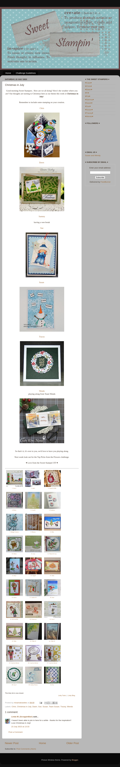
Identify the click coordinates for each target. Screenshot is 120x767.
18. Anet (52, 597)
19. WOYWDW (14, 619)
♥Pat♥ (87, 96)
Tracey (42, 337)
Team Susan (54, 707)
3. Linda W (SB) (52, 488)
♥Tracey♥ (89, 113)
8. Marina (33, 532)
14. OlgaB (33, 575)
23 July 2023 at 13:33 (20, 727)
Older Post (72, 743)
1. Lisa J (14, 488)
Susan (41, 282)
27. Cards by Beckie (52, 663)
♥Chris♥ (88, 86)
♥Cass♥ (88, 83)
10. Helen (14, 553)
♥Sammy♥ (89, 100)
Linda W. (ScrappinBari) (22, 717)
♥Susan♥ (89, 110)
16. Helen (14, 597)
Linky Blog (71, 695)
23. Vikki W (33, 641)
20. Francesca (33, 619)
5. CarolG (33, 510)
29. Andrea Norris (33, 685)
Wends (42, 391)
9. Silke (52, 532)
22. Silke (14, 641)
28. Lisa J (14, 685)
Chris (42, 108)
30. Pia (52, 685)
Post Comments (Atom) (26, 749)
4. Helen (14, 510)
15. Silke (52, 575)
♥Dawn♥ (88, 89)
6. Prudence (52, 510)
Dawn (41, 162)
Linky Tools (62, 695)
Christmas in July (24, 707)
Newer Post (12, 743)
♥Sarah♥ (88, 103)
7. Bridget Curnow (14, 532)
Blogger (75, 760)
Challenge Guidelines (26, 73)
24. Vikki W (52, 641)
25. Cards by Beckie (14, 663)
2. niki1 (33, 488)
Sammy (42, 216)
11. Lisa (33, 553)
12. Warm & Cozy (52, 553)
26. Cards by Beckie (33, 663)
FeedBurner (106, 182)
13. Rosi (14, 575)
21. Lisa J (52, 619)
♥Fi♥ (87, 93)
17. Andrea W (33, 597)
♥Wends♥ (89, 116)
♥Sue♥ (88, 106)
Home (8, 73)
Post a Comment (16, 732)
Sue (41, 228)
